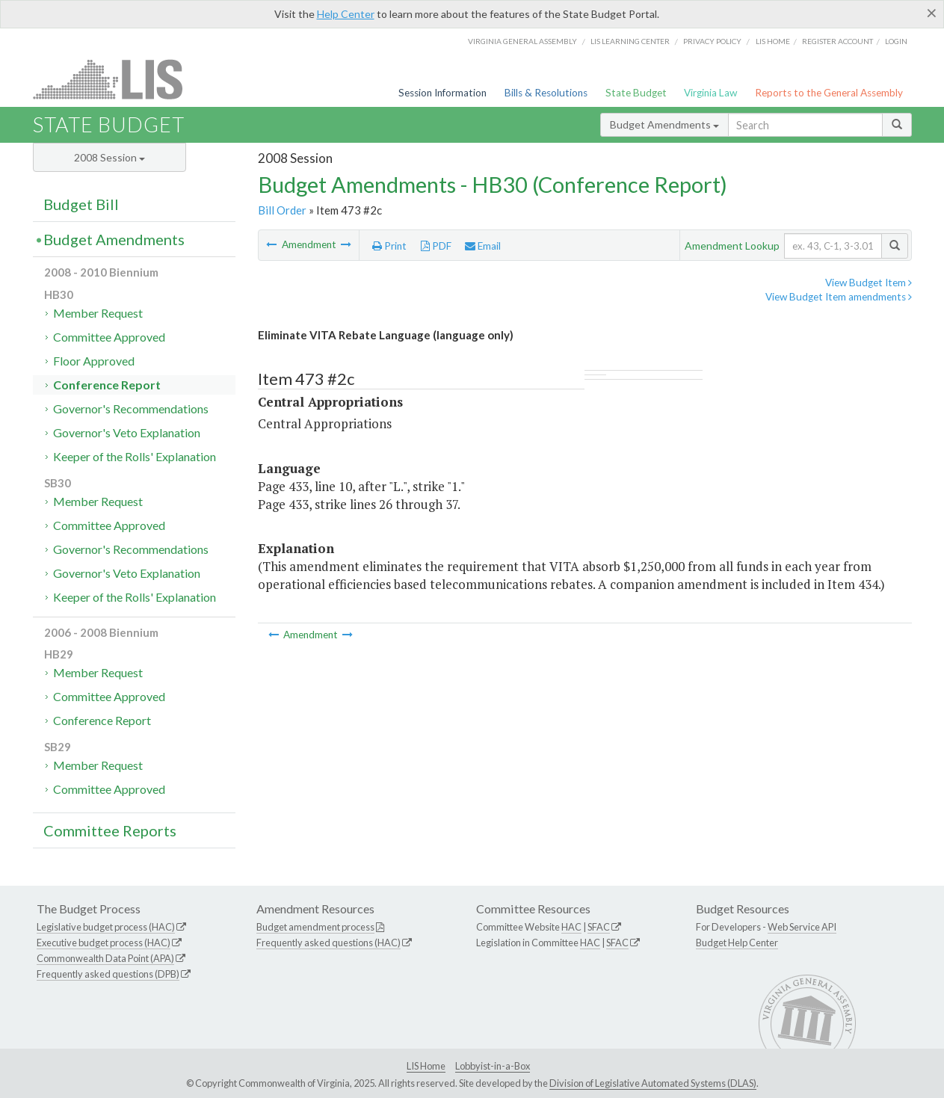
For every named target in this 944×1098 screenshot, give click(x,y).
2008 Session (109, 157)
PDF (436, 246)
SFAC (598, 927)
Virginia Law (710, 93)
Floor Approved (94, 361)
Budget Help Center (737, 943)
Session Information (442, 93)
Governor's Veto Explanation (126, 432)
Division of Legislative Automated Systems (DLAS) (652, 1083)
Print (389, 246)
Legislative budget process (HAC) (106, 927)
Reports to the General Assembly (829, 93)
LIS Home (426, 1066)
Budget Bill (81, 204)
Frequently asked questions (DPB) (108, 974)
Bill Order (282, 210)
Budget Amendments (664, 124)
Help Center (345, 13)
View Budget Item (868, 283)
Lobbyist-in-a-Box (492, 1066)
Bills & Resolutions (546, 93)
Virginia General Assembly (522, 41)
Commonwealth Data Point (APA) (105, 958)
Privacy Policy (712, 41)
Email (483, 246)
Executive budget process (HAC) (103, 943)
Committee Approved (109, 337)
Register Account (837, 41)
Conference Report (107, 384)
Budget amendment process (315, 927)
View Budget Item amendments (838, 297)
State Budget (636, 93)
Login (896, 41)
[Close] (931, 12)
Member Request (98, 313)
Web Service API (802, 927)
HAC (571, 927)
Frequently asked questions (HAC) (328, 943)
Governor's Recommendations (131, 408)
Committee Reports (109, 830)
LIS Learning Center (630, 41)
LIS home (773, 41)
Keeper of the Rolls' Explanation (134, 456)
